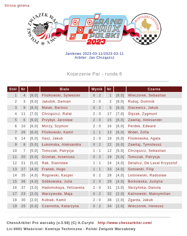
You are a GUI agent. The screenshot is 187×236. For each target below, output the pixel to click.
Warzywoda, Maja (57, 194)
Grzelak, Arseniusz (58, 157)
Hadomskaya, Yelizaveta (63, 188)
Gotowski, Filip (141, 169)
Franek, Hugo (54, 169)
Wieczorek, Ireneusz (146, 206)
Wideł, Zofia (138, 132)
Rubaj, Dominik (141, 101)
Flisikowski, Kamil (57, 132)
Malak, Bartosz (55, 108)
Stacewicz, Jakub (143, 108)
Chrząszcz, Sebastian (147, 151)
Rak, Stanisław (55, 163)
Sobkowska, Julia (57, 181)
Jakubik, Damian (56, 101)
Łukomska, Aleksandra (61, 145)
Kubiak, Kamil (54, 200)
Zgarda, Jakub (140, 200)
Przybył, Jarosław (57, 120)
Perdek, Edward (142, 126)
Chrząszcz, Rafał (57, 114)
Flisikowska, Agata (144, 138)
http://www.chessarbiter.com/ (125, 223)
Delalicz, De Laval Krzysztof (153, 163)
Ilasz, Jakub (52, 138)
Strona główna (17, 6)
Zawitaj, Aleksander (145, 120)
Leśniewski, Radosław (147, 175)
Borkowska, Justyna (145, 181)
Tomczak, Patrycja (58, 151)
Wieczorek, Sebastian (147, 95)
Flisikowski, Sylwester (61, 95)
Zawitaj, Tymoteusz (145, 145)
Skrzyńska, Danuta (144, 188)
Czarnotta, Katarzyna (60, 206)
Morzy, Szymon (55, 126)
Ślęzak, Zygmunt (142, 114)
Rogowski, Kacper (57, 175)
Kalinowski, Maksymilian (149, 194)
